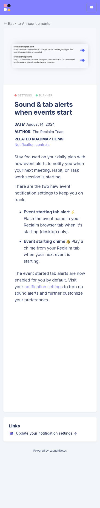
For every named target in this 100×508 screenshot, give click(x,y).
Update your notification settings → (46, 433)
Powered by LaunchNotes (50, 450)
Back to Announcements (27, 23)
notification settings (43, 286)
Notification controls (32, 144)
